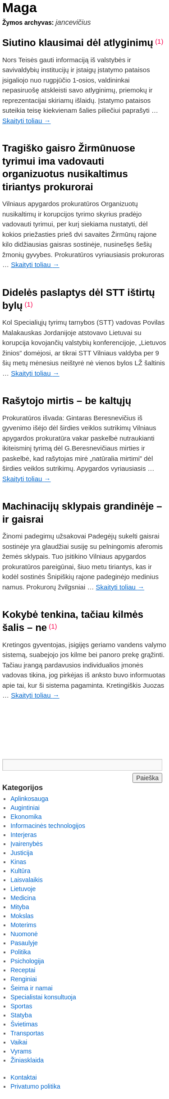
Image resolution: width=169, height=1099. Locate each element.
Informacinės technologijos (47, 825)
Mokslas (21, 916)
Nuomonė (24, 934)
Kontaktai (23, 1077)
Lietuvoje (23, 888)
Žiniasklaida (27, 1060)
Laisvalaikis (26, 879)
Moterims (23, 925)
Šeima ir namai (31, 988)
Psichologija (27, 961)
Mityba (19, 906)
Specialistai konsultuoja (43, 997)
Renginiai (23, 979)
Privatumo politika (35, 1086)
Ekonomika (25, 816)
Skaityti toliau (26, 120)
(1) (159, 41)
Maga (19, 7)
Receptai (22, 970)
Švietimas (24, 1024)
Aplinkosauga (29, 798)
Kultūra (20, 870)
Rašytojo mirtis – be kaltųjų (66, 400)
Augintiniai (25, 807)
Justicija (21, 852)
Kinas (18, 861)
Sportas (21, 1006)
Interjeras (23, 834)
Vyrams (21, 1051)
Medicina (23, 897)
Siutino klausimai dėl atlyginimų (77, 42)
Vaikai (18, 1042)
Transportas (27, 1033)
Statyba (21, 1015)
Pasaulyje (24, 943)
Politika (20, 952)
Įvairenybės (26, 843)
